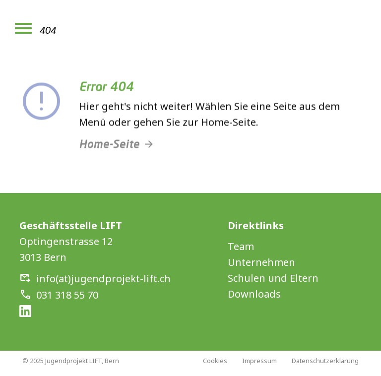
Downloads (254, 294)
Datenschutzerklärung (325, 360)
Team (241, 246)
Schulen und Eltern (273, 278)
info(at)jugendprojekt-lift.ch (103, 278)
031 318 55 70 (67, 295)
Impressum (259, 360)
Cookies (215, 360)
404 (48, 30)
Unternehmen (261, 262)
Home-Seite (109, 146)
